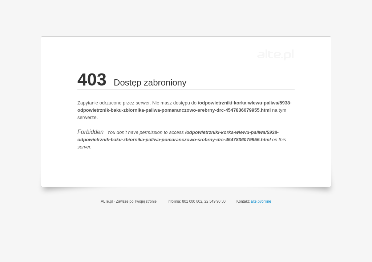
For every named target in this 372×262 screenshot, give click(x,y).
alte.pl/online (261, 201)
